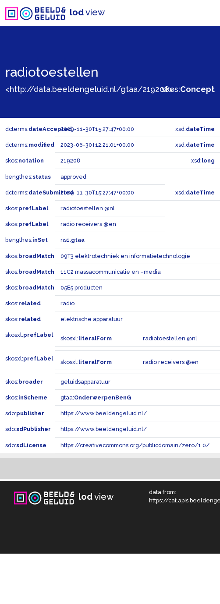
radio (67, 303)
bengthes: (28, 176)
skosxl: (29, 335)
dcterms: (38, 129)
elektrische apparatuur (91, 319)
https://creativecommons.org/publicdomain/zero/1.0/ (134, 445)
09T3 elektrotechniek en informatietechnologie (125, 256)
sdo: (24, 413)
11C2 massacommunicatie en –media (110, 271)
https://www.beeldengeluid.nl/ (103, 413)
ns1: (72, 240)
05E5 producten (81, 287)
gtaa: (95, 397)
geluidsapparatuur (85, 381)
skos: (188, 89)
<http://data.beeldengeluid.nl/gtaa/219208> (89, 89)
